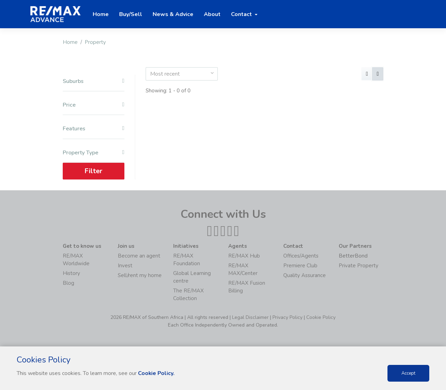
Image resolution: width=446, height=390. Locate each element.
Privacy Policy (287, 317)
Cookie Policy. (156, 373)
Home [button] (101, 14)
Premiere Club (300, 265)
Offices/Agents (300, 255)
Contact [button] (242, 14)
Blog (68, 283)
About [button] (212, 14)
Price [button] (93, 105)
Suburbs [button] (93, 81)
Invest (125, 265)
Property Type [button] (93, 153)
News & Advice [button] (173, 14)
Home (70, 42)
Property (95, 42)
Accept (408, 373)
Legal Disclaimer (250, 317)
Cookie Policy (321, 317)
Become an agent (139, 255)
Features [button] (93, 128)
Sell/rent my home (140, 275)
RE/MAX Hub (244, 255)
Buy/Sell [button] (130, 14)
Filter (93, 171)
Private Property (358, 265)
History (71, 273)
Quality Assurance (304, 275)
